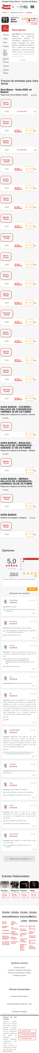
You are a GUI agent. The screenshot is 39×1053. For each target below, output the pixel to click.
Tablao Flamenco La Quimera (15, 933)
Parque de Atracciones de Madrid (6, 937)
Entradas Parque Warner (11, 1)
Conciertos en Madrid (32, 936)
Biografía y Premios (6, 60)
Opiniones (6, 66)
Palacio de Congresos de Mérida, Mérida (17, 486)
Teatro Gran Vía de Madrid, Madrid (14, 95)
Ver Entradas (6, 28)
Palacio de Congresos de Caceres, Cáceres (18, 414)
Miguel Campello (14, 938)
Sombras (6, 46)
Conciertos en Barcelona (32, 942)
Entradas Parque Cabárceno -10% (19, 1004)
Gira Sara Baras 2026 (5, 52)
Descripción (6, 35)
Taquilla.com (6, 5)
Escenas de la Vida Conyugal (24, 940)
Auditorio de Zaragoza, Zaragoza (13, 518)
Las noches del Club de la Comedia (6, 943)
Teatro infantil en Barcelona (32, 947)
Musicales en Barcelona (32, 927)
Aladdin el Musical (5, 926)
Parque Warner (4, 922)
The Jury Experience (23, 929)
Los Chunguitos (15, 928)
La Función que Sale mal (23, 934)
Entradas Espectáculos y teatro (25, 916)
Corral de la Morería (15, 942)
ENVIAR (32, 589)
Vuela (5, 39)
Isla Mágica (5, 930)
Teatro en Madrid (32, 932)
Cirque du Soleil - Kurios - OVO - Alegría (23, 947)
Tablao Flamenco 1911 (14, 923)
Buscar (22, 7)
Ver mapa (34, 95)
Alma (5, 42)
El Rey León (24, 926)
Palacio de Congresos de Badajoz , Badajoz (18, 450)
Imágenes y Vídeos (6, 71)
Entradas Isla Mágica (29, 1)
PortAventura (6, 933)
